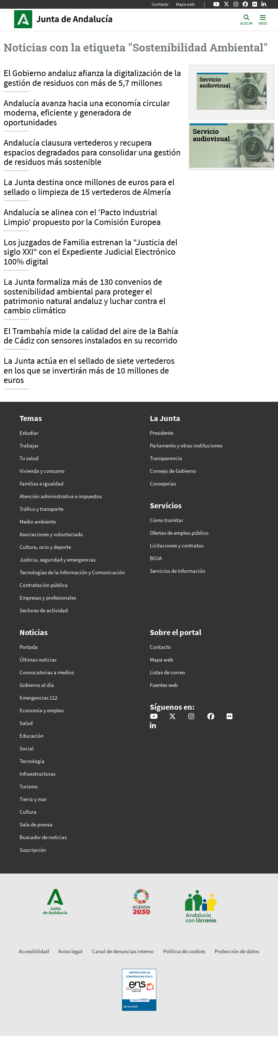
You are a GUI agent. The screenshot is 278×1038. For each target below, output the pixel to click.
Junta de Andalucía (25, 19)
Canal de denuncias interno (122, 951)
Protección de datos (237, 951)
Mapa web (185, 4)
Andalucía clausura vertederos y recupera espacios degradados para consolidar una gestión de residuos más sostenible (92, 152)
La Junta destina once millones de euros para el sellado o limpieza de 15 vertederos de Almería (89, 187)
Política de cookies (184, 951)
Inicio (85, 19)
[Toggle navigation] (262, 19)
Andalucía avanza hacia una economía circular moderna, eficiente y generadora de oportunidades (87, 113)
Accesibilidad (34, 951)
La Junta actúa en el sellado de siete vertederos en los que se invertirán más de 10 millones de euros (89, 370)
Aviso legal (70, 951)
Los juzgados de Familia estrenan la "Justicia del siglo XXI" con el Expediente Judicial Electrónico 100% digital (90, 252)
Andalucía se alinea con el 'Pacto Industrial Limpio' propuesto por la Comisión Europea (82, 217)
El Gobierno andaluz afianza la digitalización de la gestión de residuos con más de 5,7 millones (92, 78)
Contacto (160, 4)
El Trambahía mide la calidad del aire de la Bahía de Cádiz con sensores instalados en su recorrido (91, 336)
